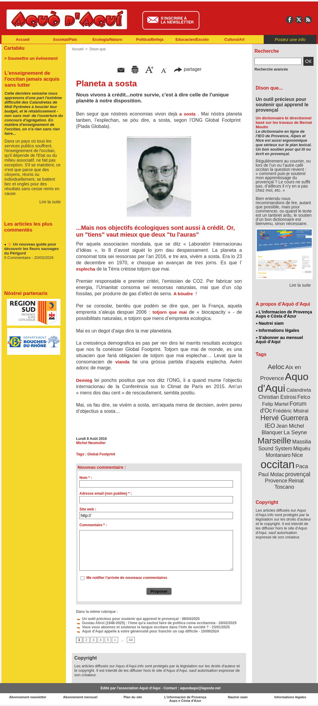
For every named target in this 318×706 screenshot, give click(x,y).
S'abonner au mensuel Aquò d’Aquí (279, 339)
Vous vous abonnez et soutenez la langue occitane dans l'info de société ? (142, 627)
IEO (270, 425)
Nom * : (85, 478)
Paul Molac (271, 474)
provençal (297, 474)
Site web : (87, 509)
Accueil (23, 39)
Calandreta (298, 390)
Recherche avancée (271, 69)
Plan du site (133, 697)
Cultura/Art (234, 39)
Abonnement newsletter (28, 697)
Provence (276, 481)
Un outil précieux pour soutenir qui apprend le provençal (127, 619)
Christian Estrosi (277, 397)
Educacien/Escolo (192, 39)
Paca (302, 466)
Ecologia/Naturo (107, 39)
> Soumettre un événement (31, 58)
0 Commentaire (18, 261)
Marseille (274, 440)
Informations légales (277, 330)
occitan (277, 464)
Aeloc (276, 367)
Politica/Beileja (149, 39)
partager (188, 69)
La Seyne (295, 432)
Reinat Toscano (289, 484)
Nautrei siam (270, 323)
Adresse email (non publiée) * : (105, 493)
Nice (297, 455)
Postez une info (290, 39)
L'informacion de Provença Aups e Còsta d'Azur (284, 314)
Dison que (97, 49)
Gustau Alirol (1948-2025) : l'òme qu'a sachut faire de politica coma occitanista (145, 623)
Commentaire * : (93, 525)
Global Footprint (101, 454)
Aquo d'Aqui (282, 382)
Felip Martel (275, 404)
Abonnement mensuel (80, 697)
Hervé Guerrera (284, 418)
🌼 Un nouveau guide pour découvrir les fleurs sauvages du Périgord (31, 252)
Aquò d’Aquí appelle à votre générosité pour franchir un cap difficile (137, 631)
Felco (303, 397)
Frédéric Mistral (290, 411)
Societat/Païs (65, 39)
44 (131, 640)
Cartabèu (14, 48)
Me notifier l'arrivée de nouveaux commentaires (127, 578)
